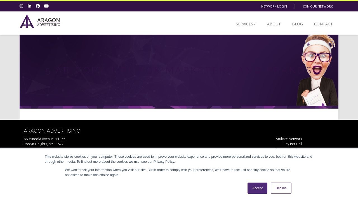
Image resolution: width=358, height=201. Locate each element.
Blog (297, 24)
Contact (323, 24)
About (274, 24)
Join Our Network (318, 6)
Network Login (274, 6)
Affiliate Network (289, 139)
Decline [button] (281, 188)
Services (246, 24)
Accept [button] (257, 188)
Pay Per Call (293, 144)
